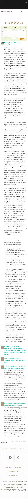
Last (25, 443)
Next (24, 441)
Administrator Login (13, 475)
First (13, 441)
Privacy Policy (18, 467)
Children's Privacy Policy (13, 471)
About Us (14, 21)
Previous (17, 441)
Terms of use (9, 467)
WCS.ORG (21, 448)
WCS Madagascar (6, 11)
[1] (21, 441)
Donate (5, 448)
